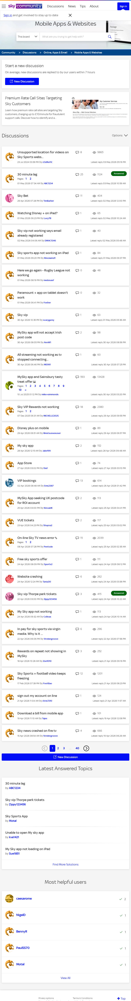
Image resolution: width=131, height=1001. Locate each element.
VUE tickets (25, 520)
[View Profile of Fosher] (47, 302)
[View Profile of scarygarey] (48, 320)
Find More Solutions (65, 864)
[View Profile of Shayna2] (47, 525)
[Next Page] (86, 748)
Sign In (123, 6)
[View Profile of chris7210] (47, 701)
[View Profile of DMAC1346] (50, 240)
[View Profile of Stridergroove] (51, 639)
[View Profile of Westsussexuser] (52, 433)
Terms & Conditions (82, 998)
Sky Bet (22, 196)
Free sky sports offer (32, 559)
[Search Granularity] (28, 36)
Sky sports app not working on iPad (43, 253)
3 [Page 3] (64, 748)
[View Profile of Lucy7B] (47, 218)
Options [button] (117, 135)
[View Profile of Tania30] (47, 581)
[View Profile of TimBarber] (48, 201)
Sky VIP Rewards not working (38, 407)
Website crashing (29, 577)
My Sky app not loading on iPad (27, 849)
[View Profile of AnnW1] (47, 342)
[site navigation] (4, 6)
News (72, 6)
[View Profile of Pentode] (48, 546)
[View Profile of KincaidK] (48, 508)
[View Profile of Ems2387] (49, 485)
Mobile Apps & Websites (65, 23)
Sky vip (22, 315)
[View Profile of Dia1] (45, 468)
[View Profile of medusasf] (49, 280)
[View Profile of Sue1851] (14, 853)
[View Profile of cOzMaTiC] (48, 162)
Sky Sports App (16, 816)
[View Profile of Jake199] (46, 450)
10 (20, 389)
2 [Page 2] (58, 748)
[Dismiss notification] (70, 15)
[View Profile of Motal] (13, 820)
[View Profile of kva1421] (14, 837)
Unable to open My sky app (24, 833)
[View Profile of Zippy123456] (50, 599)
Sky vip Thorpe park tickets (36, 594)
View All (65, 978)
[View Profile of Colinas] (47, 616)
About (94, 6)
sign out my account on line (37, 696)
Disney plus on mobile (33, 428)
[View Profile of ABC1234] (48, 183)
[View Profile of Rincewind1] (49, 258)
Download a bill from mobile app (40, 713)
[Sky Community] (25, 6)
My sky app (25, 446)
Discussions (55, 6)
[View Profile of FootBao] (47, 683)
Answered (119, 173)
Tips (83, 6)
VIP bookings (26, 481)
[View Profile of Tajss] (44, 718)
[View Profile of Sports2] (48, 564)
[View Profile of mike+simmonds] (50, 394)
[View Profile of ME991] (47, 364)
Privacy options (46, 998)
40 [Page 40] (77, 748)
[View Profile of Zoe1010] (47, 661)
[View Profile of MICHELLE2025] (51, 415)
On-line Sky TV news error (36, 538)
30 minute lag (27, 174)
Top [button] (123, 998)
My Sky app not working (34, 612)
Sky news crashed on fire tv (36, 731)
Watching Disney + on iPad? (37, 213)
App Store (24, 463)
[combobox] (73, 36)
